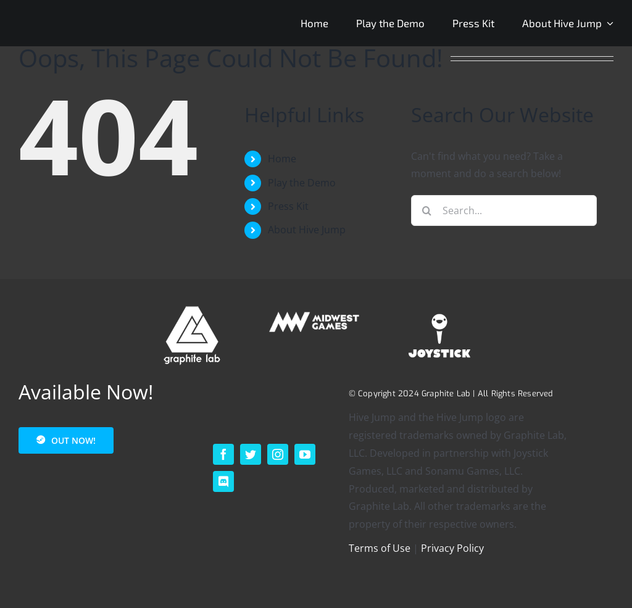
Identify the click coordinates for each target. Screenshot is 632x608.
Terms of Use (379, 548)
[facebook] (223, 454)
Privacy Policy (452, 548)
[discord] (223, 481)
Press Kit (288, 206)
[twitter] (250, 454)
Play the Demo (302, 182)
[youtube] (304, 454)
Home (282, 158)
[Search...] (504, 210)
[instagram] (277, 454)
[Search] (426, 210)
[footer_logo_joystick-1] (439, 310)
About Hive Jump (307, 229)
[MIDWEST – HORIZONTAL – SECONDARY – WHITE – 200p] (316, 310)
